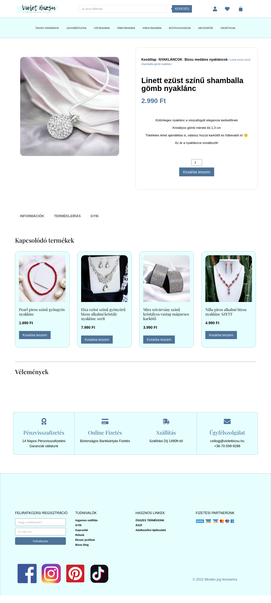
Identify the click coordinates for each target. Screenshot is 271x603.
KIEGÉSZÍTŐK (205, 27)
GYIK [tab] (95, 216)
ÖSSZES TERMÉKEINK (47, 27)
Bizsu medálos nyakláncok (206, 59)
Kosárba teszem (196, 172)
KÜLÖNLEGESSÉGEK (180, 27)
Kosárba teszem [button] (35, 335)
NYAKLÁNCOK (170, 59)
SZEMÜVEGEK (228, 27)
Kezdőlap (148, 59)
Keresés (182, 8)
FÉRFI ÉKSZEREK (126, 27)
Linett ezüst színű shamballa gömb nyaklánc (192, 84)
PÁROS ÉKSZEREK (152, 27)
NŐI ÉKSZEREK (102, 27)
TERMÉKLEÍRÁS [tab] (67, 216)
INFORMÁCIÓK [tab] (32, 216)
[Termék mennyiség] (196, 162)
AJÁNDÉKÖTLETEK (76, 27)
